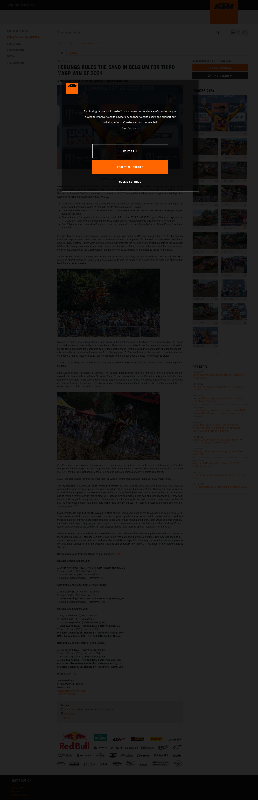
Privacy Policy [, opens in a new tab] (127, 128)
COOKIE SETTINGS (130, 181)
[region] (130, 135)
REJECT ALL (130, 151)
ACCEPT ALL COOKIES (130, 167)
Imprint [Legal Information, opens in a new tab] (135, 128)
